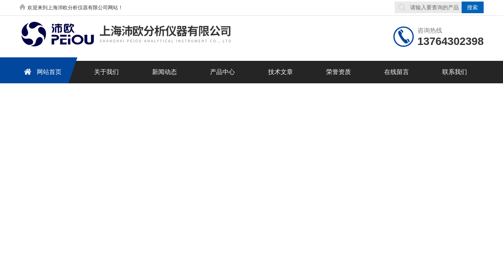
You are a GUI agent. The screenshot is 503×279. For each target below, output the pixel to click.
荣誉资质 (338, 72)
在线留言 (396, 72)
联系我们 (454, 72)
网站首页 (41, 71)
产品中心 (222, 72)
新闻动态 (164, 72)
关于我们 (106, 72)
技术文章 (280, 72)
